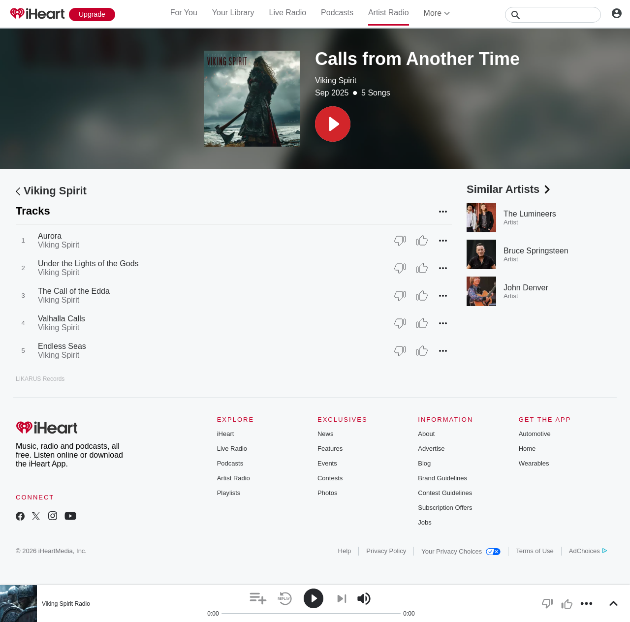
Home (527, 448)
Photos (327, 493)
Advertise (431, 448)
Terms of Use (535, 551)
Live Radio (287, 12)
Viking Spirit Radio (66, 603)
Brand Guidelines (442, 478)
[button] (332, 124)
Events (327, 463)
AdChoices (588, 551)
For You (183, 12)
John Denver (526, 287)
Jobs (424, 522)
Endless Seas (62, 346)
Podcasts (337, 12)
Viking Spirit (335, 80)
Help (344, 551)
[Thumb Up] (422, 240)
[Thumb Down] (400, 240)
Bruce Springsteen (536, 251)
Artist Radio (388, 12)
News (325, 433)
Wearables (534, 463)
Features (330, 448)
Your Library (233, 12)
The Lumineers (530, 214)
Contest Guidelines (445, 493)
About (426, 433)
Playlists (229, 493)
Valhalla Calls (61, 318)
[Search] (553, 15)
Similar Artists (509, 189)
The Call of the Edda (74, 291)
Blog (424, 463)
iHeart (225, 433)
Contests (330, 478)
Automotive (535, 433)
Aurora (50, 236)
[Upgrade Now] (92, 14)
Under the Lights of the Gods (88, 263)
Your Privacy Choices (461, 551)
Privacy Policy (386, 551)
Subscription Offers (445, 507)
